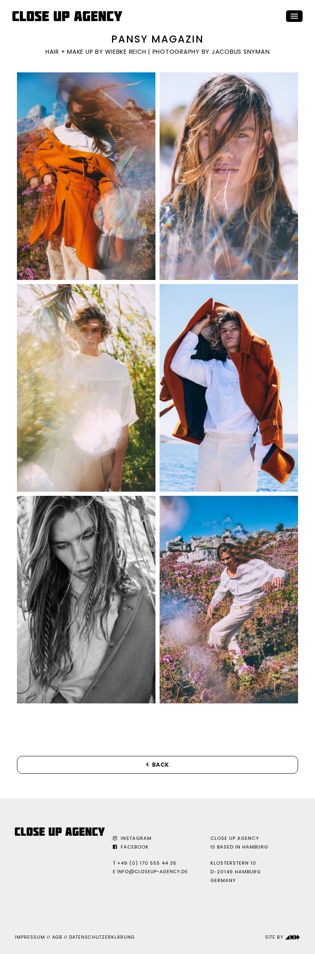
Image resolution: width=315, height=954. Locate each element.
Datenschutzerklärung (102, 937)
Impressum (30, 937)
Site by (282, 937)
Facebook (131, 847)
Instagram (132, 838)
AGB (57, 937)
